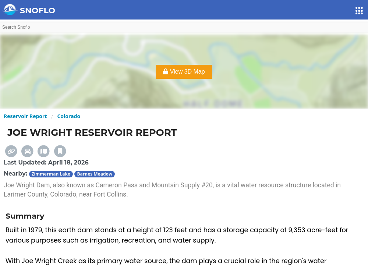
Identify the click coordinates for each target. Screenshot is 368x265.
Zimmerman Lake (51, 174)
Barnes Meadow (94, 174)
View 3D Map (184, 71)
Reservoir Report (25, 116)
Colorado (68, 116)
